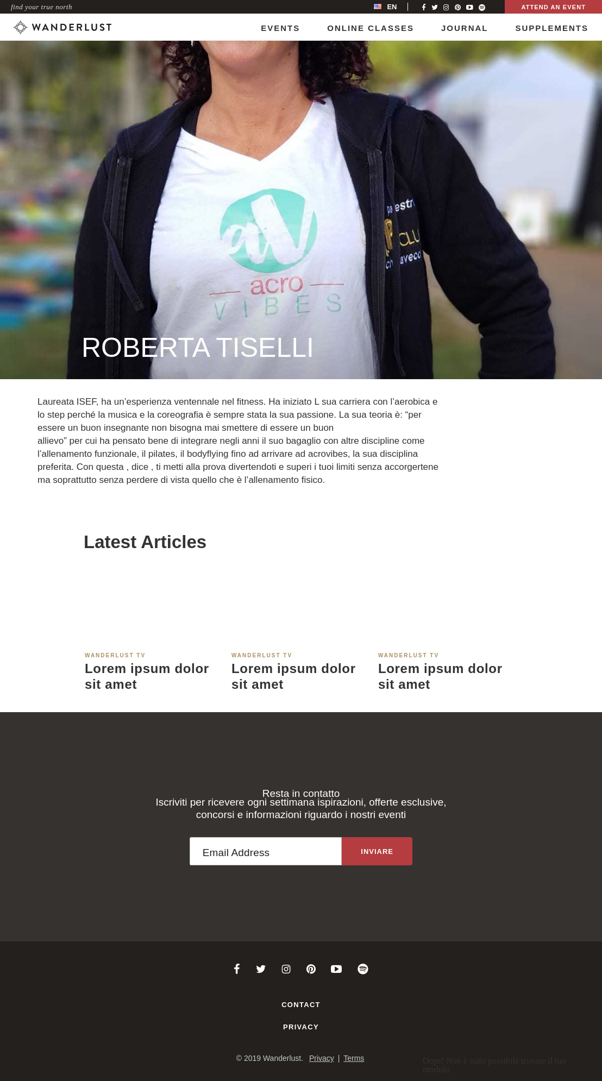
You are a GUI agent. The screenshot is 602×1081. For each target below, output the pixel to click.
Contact (301, 1005)
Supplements (551, 28)
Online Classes (370, 28)
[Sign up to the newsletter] (377, 851)
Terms (353, 1058)
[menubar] (396, 7)
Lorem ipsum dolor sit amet (147, 676)
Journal (464, 28)
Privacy (301, 1027)
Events (280, 28)
